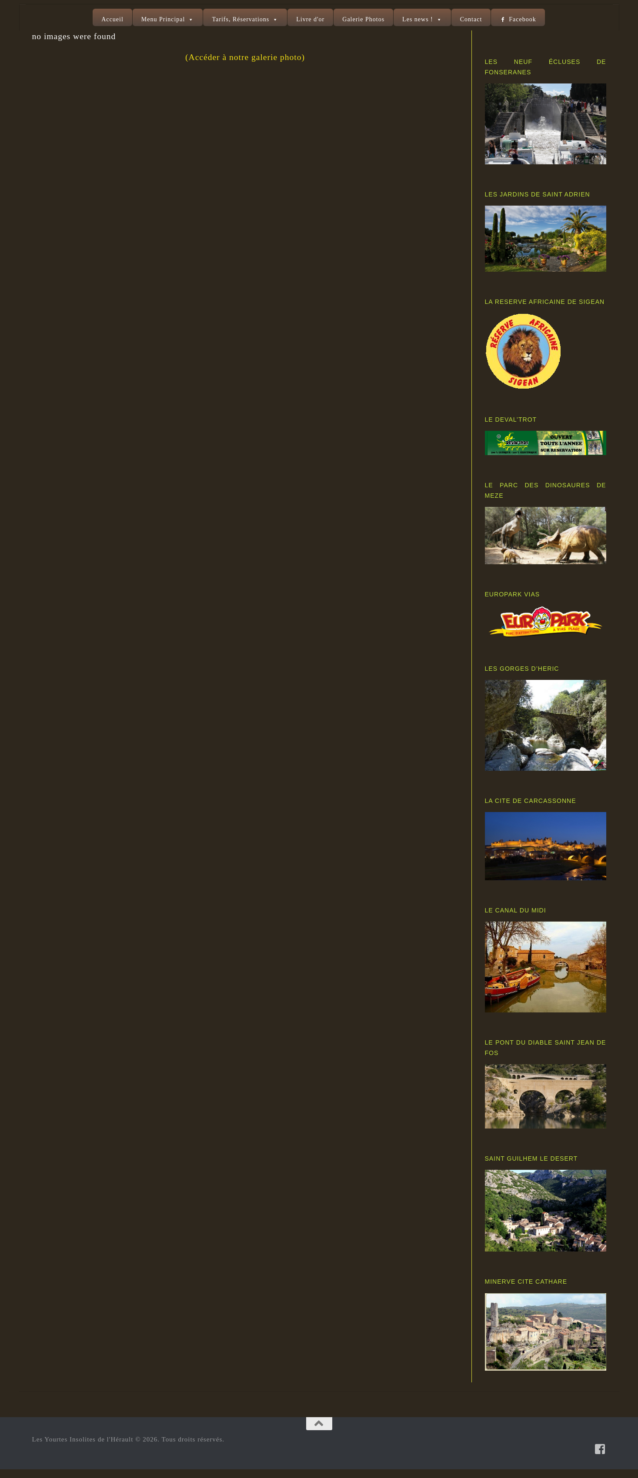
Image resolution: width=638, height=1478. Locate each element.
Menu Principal (163, 19)
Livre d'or (310, 19)
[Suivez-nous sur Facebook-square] (600, 1457)
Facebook (522, 19)
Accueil (112, 19)
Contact (471, 19)
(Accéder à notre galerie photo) (245, 65)
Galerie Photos (363, 19)
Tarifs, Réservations (240, 19)
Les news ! (417, 19)
